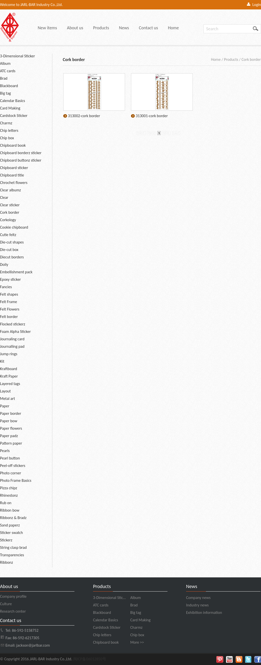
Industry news (197, 605)
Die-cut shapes (12, 242)
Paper (4, 406)
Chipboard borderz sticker (20, 152)
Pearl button (10, 458)
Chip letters (9, 130)
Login (256, 4)
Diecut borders (12, 257)
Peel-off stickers (12, 465)
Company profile (13, 596)
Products (101, 28)
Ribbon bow (9, 510)
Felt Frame (8, 301)
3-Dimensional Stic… (109, 597)
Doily (4, 264)
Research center (13, 611)
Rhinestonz (9, 495)
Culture (6, 603)
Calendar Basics (12, 100)
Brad (3, 78)
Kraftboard (8, 368)
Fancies (6, 286)
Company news (198, 597)
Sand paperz (10, 525)
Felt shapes (9, 294)
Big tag (5, 93)
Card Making (10, 108)
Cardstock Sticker (14, 115)
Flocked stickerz (12, 324)
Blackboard (9, 85)
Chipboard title (12, 175)
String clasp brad (13, 547)
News (124, 28)
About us (75, 28)
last (176, 133)
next (166, 133)
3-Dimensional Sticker (17, 56)
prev (151, 133)
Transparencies (12, 555)
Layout (5, 391)
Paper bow (8, 421)
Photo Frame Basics (15, 480)
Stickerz (6, 540)
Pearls (5, 450)
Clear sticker (10, 205)
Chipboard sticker (14, 167)
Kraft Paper (9, 376)
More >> (137, 642)
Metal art (7, 398)
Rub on (5, 502)
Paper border (10, 413)
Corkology (8, 219)
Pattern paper (11, 443)
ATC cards (7, 71)
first (141, 133)
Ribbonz (6, 562)
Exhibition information (204, 612)
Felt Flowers (9, 309)
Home (173, 28)
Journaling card (12, 339)
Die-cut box (9, 249)
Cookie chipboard (14, 227)
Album (5, 63)
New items (47, 28)
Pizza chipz (8, 488)
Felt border (9, 316)
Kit (2, 361)
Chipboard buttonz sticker (20, 160)
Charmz (6, 123)
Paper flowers (11, 428)
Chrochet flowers (13, 182)
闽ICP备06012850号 (89, 659)
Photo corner (10, 473)
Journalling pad (12, 346)
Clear (4, 197)
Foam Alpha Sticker (15, 331)
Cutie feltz (8, 234)
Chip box (7, 138)
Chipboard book (13, 145)
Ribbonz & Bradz (13, 517)
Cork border (9, 212)
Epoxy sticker (10, 279)
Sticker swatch (11, 532)
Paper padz (9, 435)
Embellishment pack (16, 272)
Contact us (148, 28)
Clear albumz (10, 190)
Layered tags (10, 383)
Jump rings (8, 353)
